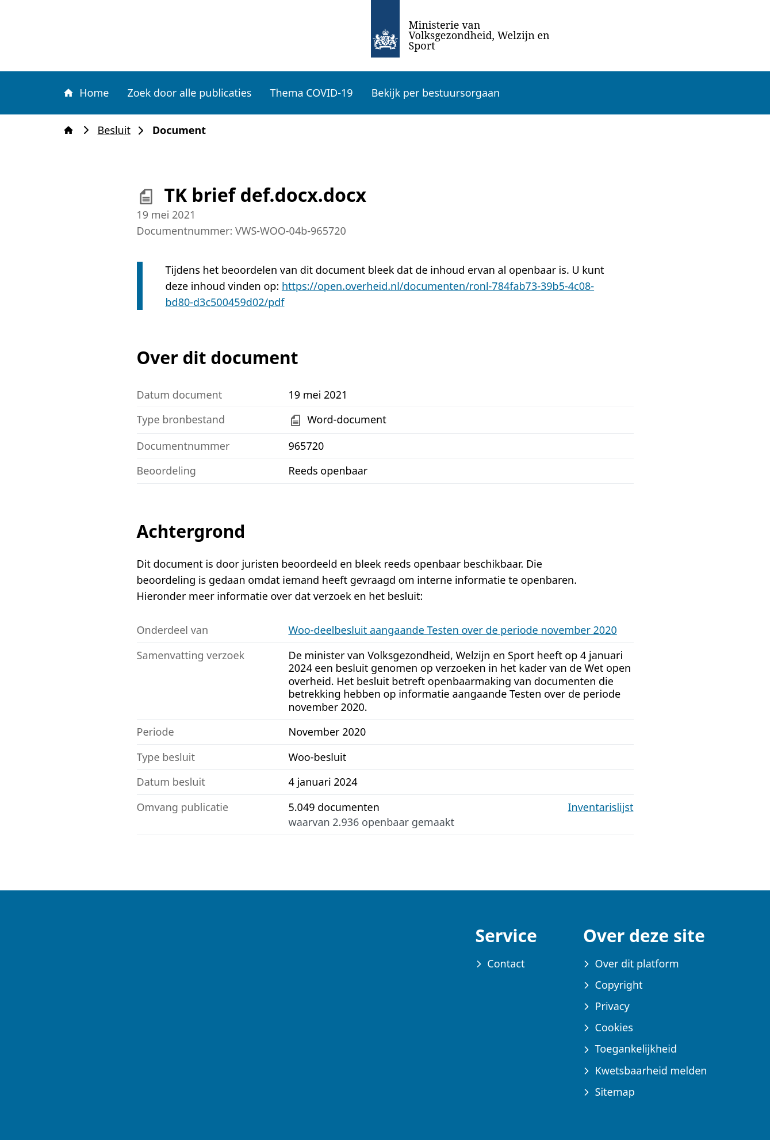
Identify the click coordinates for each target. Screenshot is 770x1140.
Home (85, 93)
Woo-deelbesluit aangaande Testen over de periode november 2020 (453, 630)
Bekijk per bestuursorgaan (435, 93)
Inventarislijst (601, 807)
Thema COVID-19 (311, 93)
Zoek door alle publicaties (189, 93)
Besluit (117, 130)
